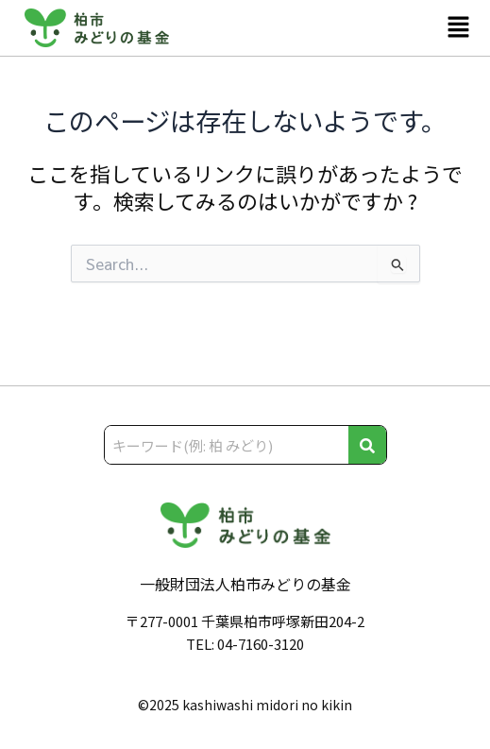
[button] (459, 27)
